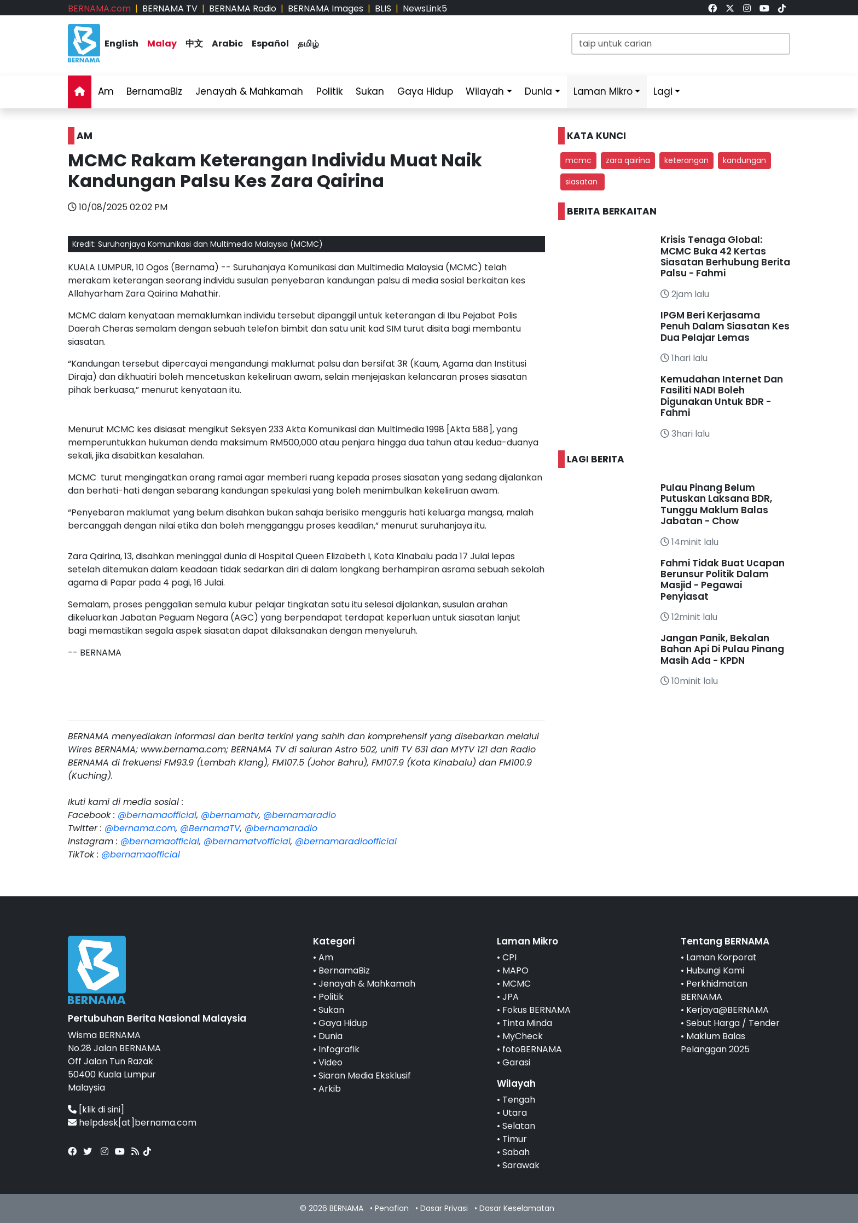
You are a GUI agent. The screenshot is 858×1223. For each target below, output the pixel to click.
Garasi (516, 1062)
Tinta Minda (527, 1023)
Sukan (370, 91)
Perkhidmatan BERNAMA (714, 990)
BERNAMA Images (325, 8)
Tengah (518, 1099)
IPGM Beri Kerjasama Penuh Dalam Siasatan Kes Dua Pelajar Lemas (725, 326)
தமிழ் (308, 43)
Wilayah (485, 91)
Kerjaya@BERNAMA (727, 1010)
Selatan (518, 1126)
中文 (194, 43)
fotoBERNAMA (532, 1049)
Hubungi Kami (715, 970)
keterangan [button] (686, 160)
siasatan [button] (582, 181)
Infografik (339, 1049)
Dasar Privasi (444, 1208)
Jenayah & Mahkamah (249, 91)
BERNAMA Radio (242, 8)
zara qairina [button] (628, 160)
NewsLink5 (425, 8)
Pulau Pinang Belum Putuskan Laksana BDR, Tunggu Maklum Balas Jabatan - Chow (716, 504)
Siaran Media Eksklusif (364, 1075)
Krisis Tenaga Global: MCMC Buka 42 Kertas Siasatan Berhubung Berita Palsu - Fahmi (725, 256)
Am (106, 91)
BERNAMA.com (99, 8)
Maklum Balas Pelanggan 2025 (715, 1043)
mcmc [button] (578, 160)
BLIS (383, 8)
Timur (514, 1139)
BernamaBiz (154, 91)
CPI (509, 957)
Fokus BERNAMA (536, 1010)
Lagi (663, 91)
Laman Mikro (603, 91)
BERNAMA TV (170, 8)
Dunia (538, 91)
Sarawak (521, 1165)
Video (330, 1062)
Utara (514, 1112)
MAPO (515, 970)
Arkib (329, 1088)
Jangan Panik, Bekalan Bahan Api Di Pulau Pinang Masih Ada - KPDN (722, 649)
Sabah (516, 1152)
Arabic (227, 43)
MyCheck (522, 1036)
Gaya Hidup (425, 91)
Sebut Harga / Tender (733, 1023)
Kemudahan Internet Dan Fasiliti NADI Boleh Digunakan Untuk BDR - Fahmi (721, 396)
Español (270, 43)
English (121, 43)
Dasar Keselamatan (516, 1208)
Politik (329, 91)
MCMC (516, 983)
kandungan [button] (744, 160)
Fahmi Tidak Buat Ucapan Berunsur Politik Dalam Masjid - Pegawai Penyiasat (722, 580)
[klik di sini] (101, 1109)
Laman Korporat (721, 957)
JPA (510, 996)
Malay (162, 43)
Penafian (392, 1208)
